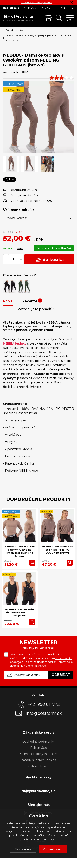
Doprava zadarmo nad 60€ (31, 201)
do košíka (49, 259)
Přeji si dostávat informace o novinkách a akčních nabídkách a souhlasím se (41, 660)
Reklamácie (38, 748)
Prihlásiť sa (29, 7)
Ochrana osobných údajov (38, 754)
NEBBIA (22, 72)
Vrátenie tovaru (38, 766)
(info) (20, 248)
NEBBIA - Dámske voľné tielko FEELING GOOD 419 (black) (19, 612)
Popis (8, 301)
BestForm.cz (49, 8)
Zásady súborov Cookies (38, 760)
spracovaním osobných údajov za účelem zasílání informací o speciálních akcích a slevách (41, 662)
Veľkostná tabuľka (19, 210)
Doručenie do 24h (24, 195)
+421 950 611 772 (44, 704)
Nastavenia (23, 849)
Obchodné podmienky (38, 741)
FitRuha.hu (67, 8)
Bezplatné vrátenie (24, 190)
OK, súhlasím (53, 849)
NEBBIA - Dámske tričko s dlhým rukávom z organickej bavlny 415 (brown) (20, 551)
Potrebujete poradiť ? (36, 309)
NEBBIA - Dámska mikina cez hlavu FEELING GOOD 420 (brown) (57, 549)
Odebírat (61, 675)
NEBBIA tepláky (14, 343)
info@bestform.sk (44, 713)
